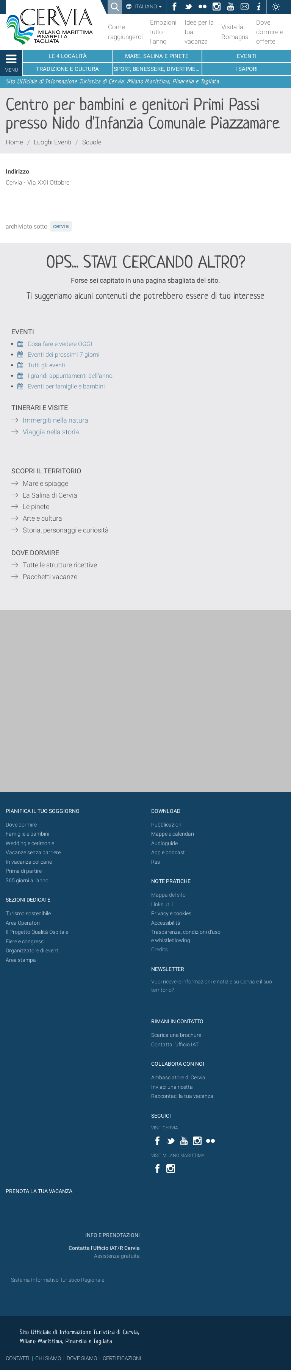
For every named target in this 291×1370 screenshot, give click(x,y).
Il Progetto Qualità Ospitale (37, 932)
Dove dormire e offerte (269, 32)
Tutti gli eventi (41, 365)
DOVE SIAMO (81, 1358)
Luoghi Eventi (52, 142)
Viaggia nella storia (52, 432)
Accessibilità (165, 923)
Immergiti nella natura (55, 420)
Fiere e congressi (25, 941)
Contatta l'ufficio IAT (175, 1044)
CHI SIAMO (48, 1358)
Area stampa (21, 960)
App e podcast (168, 852)
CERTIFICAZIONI (122, 1358)
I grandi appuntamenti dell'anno (65, 375)
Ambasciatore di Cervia (178, 1077)
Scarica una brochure (176, 1035)
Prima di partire (24, 871)
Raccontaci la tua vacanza (182, 1096)
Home (14, 142)
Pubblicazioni (167, 825)
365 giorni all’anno (27, 880)
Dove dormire (21, 825)
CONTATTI (18, 1358)
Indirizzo (17, 171)
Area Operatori (23, 923)
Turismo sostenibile (28, 913)
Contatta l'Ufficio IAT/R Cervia (104, 1248)
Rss (155, 862)
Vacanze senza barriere (33, 852)
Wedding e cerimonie (30, 843)
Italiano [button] (147, 6)
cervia (61, 226)
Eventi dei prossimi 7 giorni (64, 354)
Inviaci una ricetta (172, 1087)
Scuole (92, 142)
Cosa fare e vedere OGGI (54, 344)
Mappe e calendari (172, 834)
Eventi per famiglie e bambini (61, 386)
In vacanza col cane (29, 862)
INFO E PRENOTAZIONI (112, 1235)
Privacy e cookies (171, 913)
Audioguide (164, 843)
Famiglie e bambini (27, 834)
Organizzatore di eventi (32, 950)
